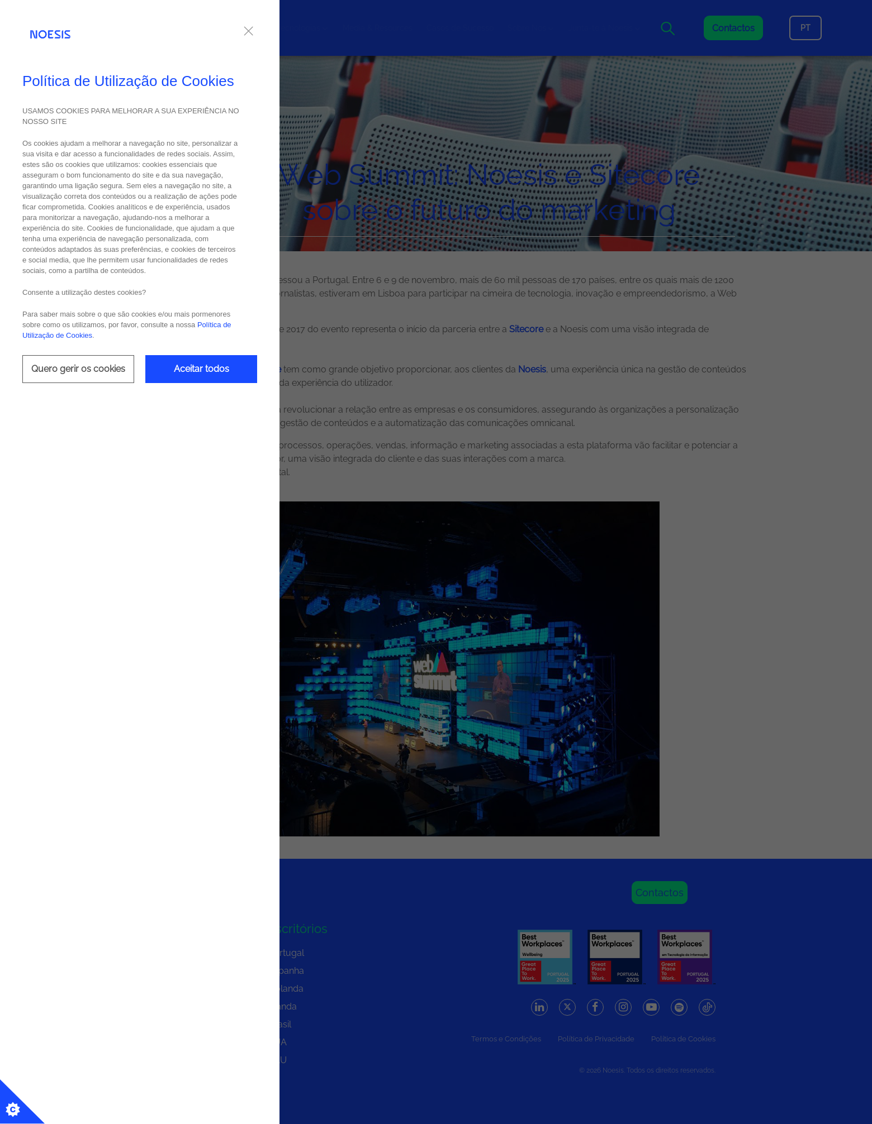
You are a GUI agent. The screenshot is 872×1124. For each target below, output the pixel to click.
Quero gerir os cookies (78, 368)
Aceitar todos (201, 368)
